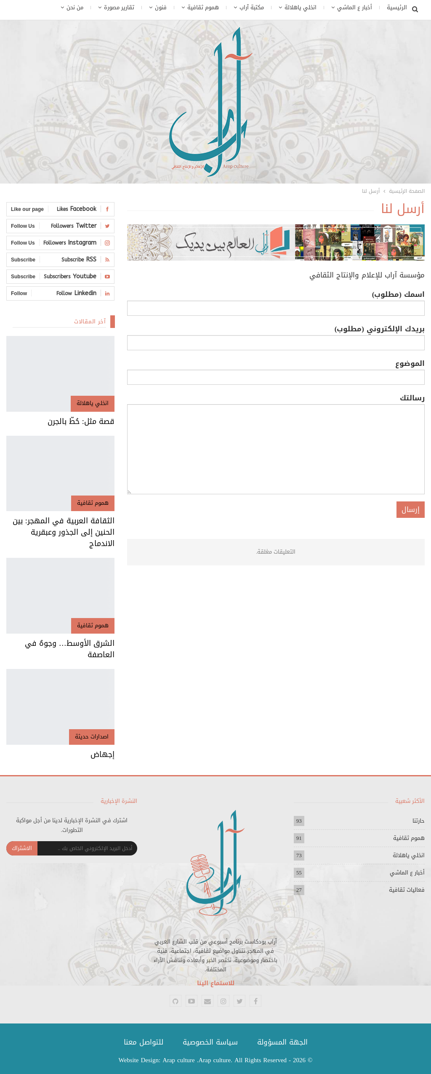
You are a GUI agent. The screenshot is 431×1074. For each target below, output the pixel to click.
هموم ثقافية (203, 7)
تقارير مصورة (119, 7)
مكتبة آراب (251, 7)
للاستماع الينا (215, 983)
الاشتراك (22, 848)
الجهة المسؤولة (282, 1042)
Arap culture (178, 1060)
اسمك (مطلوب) (276, 301)
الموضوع (276, 370)
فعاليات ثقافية (407, 890)
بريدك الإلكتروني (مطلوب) (276, 336)
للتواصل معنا (143, 1042)
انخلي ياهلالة (301, 7)
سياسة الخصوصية (210, 1042)
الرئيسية (397, 7)
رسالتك (276, 443)
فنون (161, 7)
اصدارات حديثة (92, 736)
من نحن (75, 7)
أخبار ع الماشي (354, 7)
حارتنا (418, 820)
